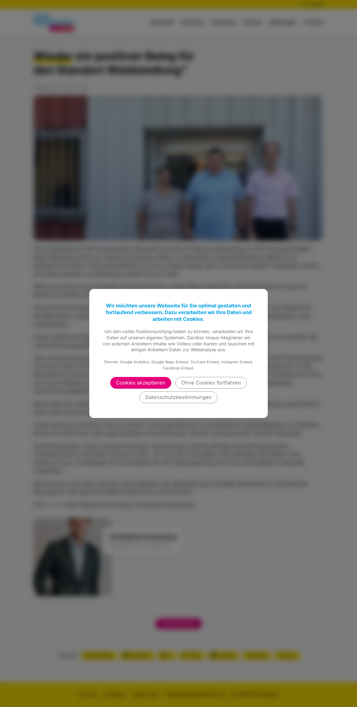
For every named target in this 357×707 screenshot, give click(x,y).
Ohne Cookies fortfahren (211, 383)
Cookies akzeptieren (140, 383)
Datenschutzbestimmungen (178, 397)
